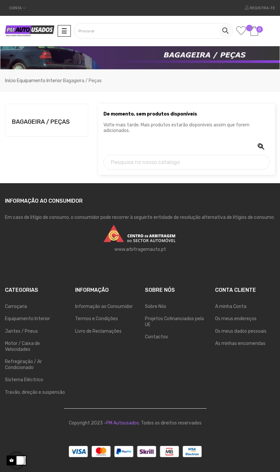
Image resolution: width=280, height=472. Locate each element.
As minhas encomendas (240, 343)
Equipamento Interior (27, 318)
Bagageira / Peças (41, 121)
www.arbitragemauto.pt (140, 249)
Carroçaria (16, 306)
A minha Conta (230, 306)
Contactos (156, 337)
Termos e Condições (96, 318)
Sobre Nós (155, 306)
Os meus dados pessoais (240, 331)
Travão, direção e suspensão (35, 392)
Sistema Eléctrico (24, 380)
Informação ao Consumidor (104, 306)
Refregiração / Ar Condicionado (23, 364)
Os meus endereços (236, 318)
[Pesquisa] (186, 162)
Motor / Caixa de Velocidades (22, 346)
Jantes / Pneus (21, 331)
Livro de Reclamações (98, 331)
